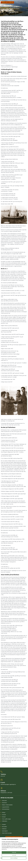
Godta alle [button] (14, 852)
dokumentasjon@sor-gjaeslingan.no (8, 784)
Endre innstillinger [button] (14, 858)
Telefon (3, 774)
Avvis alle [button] (14, 855)
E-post (3, 782)
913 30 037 (3, 776)
